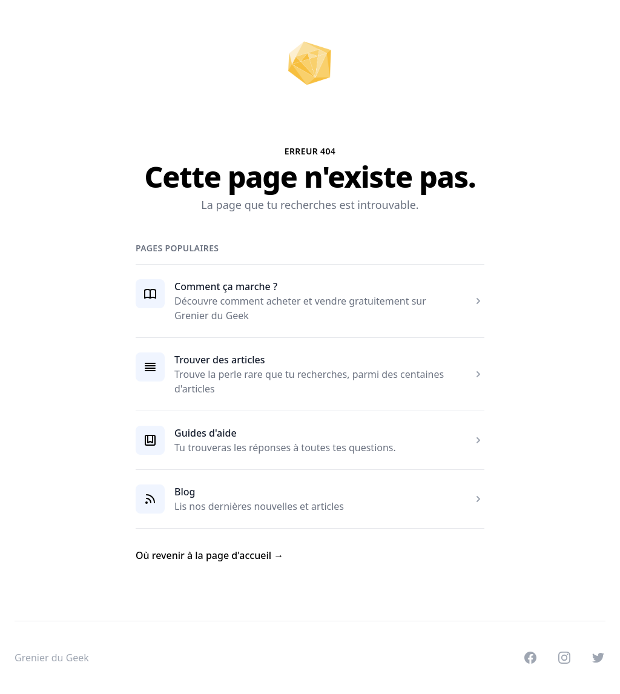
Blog (184, 491)
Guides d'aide (205, 433)
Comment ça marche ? (225, 286)
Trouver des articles (219, 359)
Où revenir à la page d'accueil (209, 555)
